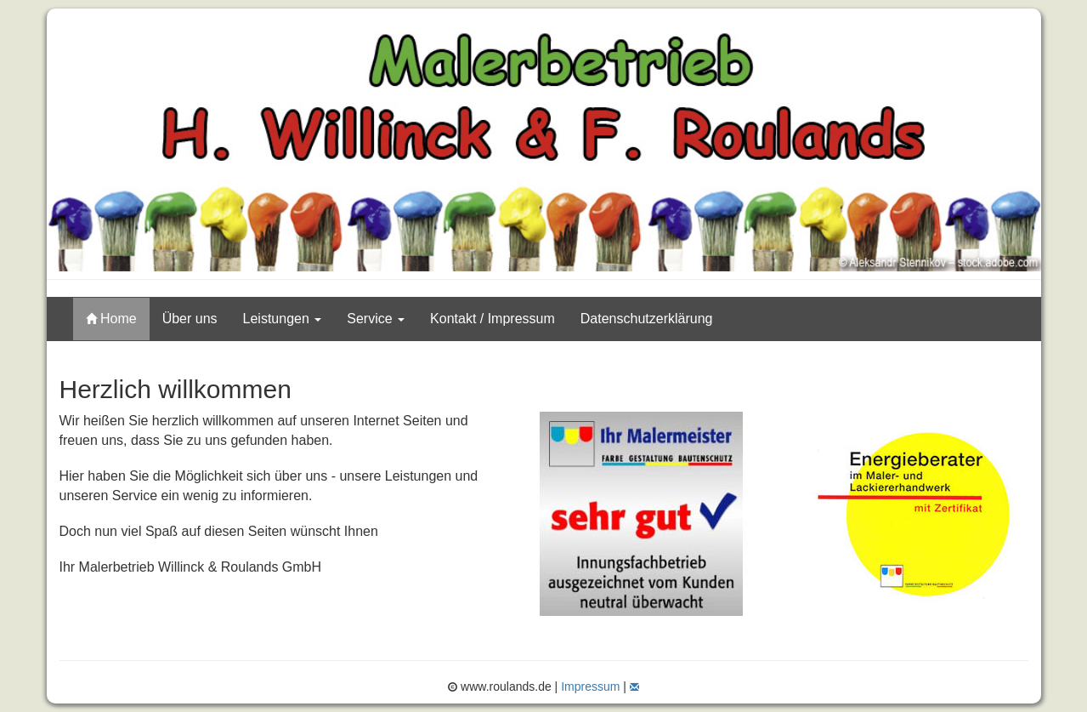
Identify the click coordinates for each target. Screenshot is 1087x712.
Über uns (190, 318)
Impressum (590, 686)
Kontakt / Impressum (492, 318)
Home (111, 318)
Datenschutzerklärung (646, 318)
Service (376, 318)
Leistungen (282, 318)
